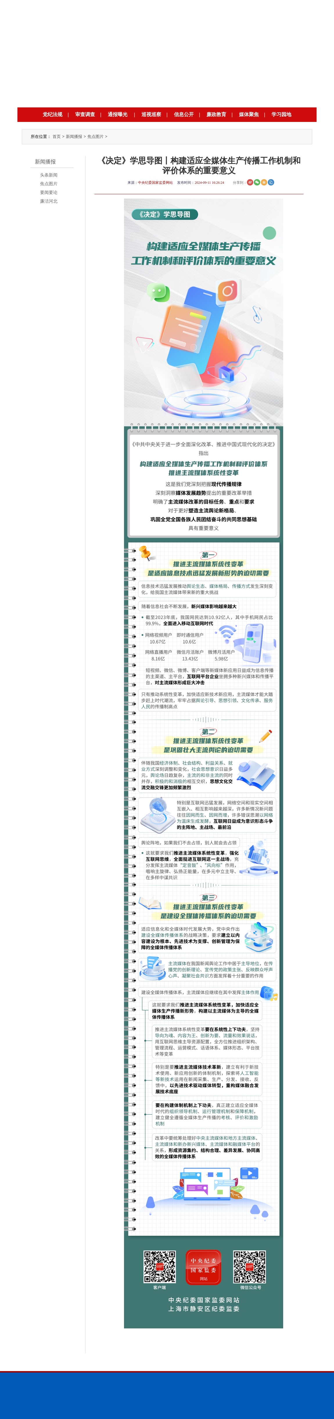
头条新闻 (49, 175)
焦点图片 (95, 136)
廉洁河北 (49, 201)
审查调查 (85, 114)
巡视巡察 (151, 114)
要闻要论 (49, 192)
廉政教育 (216, 114)
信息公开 (184, 114)
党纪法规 (52, 114)
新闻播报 (74, 136)
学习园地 (281, 114)
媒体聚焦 (249, 114)
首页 (57, 136)
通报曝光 (118, 114)
